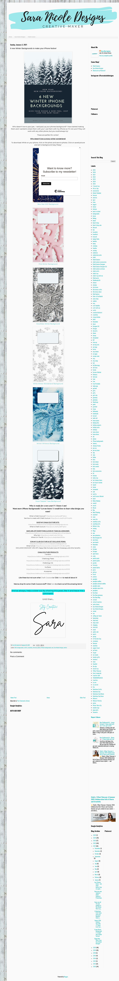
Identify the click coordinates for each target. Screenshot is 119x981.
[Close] (80, 147)
